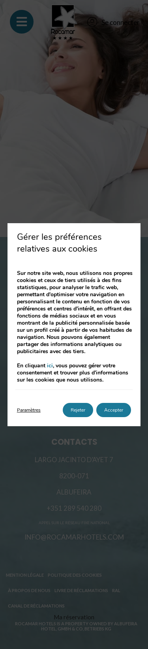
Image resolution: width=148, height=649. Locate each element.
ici (50, 365)
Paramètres (29, 410)
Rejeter (78, 410)
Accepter (113, 410)
